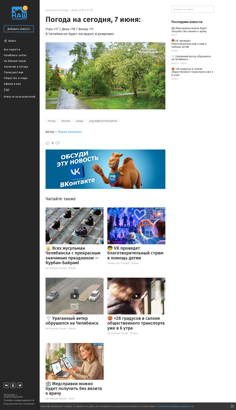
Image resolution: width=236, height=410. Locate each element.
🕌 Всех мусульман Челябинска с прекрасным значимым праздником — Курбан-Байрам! (73, 255)
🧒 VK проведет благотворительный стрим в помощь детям (135, 253)
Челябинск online (15, 55)
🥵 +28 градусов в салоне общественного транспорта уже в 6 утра (136, 323)
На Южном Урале (15, 61)
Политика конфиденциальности (19, 400)
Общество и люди (15, 78)
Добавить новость (19, 29)
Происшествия (13, 72)
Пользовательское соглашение (19, 404)
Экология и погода (16, 66)
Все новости (12, 49)
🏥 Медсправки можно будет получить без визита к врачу (74, 388)
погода (51, 120)
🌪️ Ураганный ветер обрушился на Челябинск (72, 321)
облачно (66, 120)
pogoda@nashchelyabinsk (103, 120)
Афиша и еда (12, 83)
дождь (80, 120)
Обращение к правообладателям (13, 396)
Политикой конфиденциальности (175, 406)
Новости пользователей (19, 96)
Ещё (6, 89)
